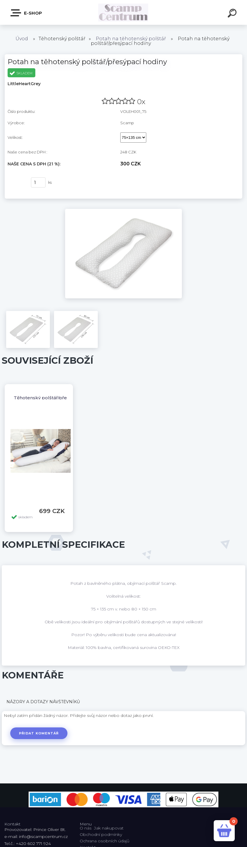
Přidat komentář (39, 733)
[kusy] (38, 182)
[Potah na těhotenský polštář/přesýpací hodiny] (123, 211)
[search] (233, 14)
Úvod (21, 38)
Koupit (16, 182)
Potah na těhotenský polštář (131, 38)
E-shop (26, 12)
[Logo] (124, 12)
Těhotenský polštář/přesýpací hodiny (56, 397)
